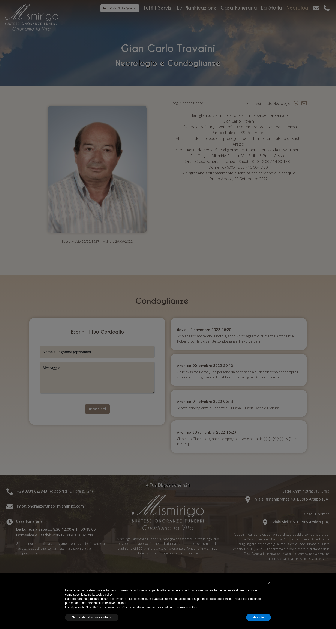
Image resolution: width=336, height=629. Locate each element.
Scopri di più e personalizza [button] (91, 617)
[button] (268, 583)
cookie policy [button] (104, 594)
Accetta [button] (258, 617)
